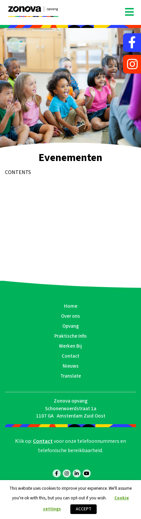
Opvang (70, 326)
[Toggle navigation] (129, 12)
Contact (70, 356)
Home (70, 306)
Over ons (70, 316)
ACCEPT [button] (83, 509)
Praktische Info (70, 336)
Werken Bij (70, 346)
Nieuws (71, 366)
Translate (70, 376)
